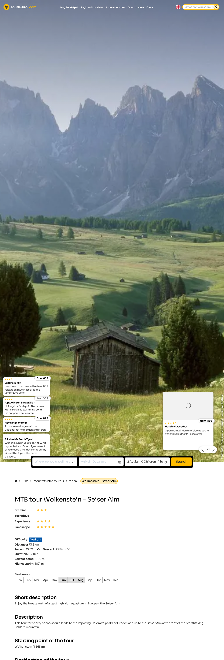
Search (181, 461)
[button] (202, 449)
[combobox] (54, 461)
